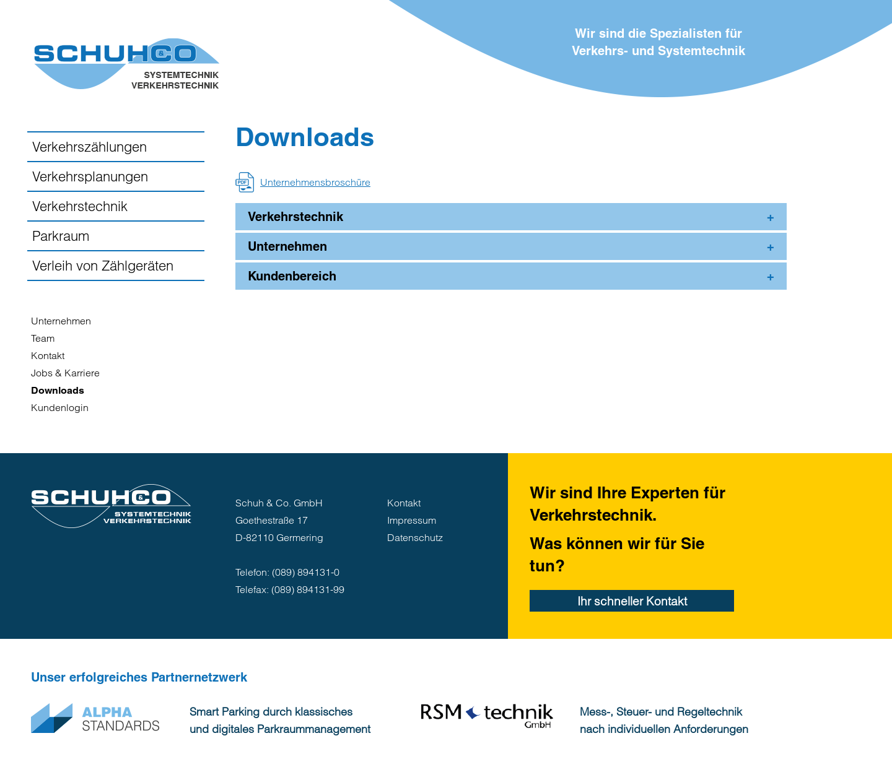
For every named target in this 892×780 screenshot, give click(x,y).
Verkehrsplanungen (90, 176)
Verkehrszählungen (89, 146)
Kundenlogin (60, 407)
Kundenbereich (292, 276)
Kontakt (47, 355)
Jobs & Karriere (65, 372)
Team (43, 338)
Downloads (57, 390)
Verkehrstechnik (295, 216)
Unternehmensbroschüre (315, 182)
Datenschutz (415, 537)
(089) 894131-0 (305, 572)
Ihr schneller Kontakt (632, 601)
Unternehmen (287, 246)
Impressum (411, 520)
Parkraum (60, 236)
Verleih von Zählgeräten (102, 265)
